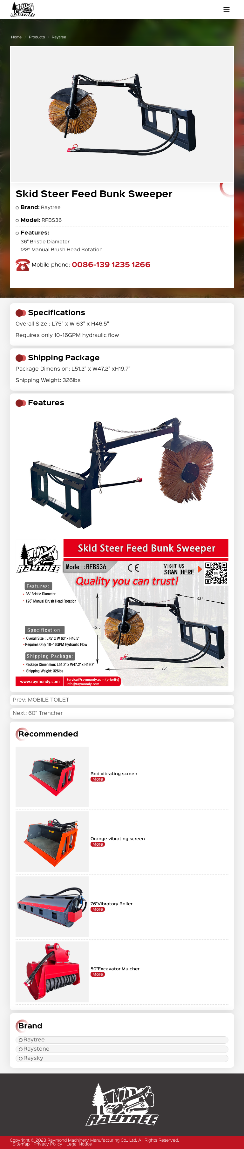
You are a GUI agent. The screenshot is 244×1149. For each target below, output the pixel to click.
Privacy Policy (48, 1144)
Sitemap (21, 1144)
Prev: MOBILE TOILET (41, 700)
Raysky (31, 1058)
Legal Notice (79, 1144)
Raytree (59, 37)
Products (37, 37)
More (97, 779)
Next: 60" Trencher (38, 713)
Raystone (34, 1049)
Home (16, 37)
